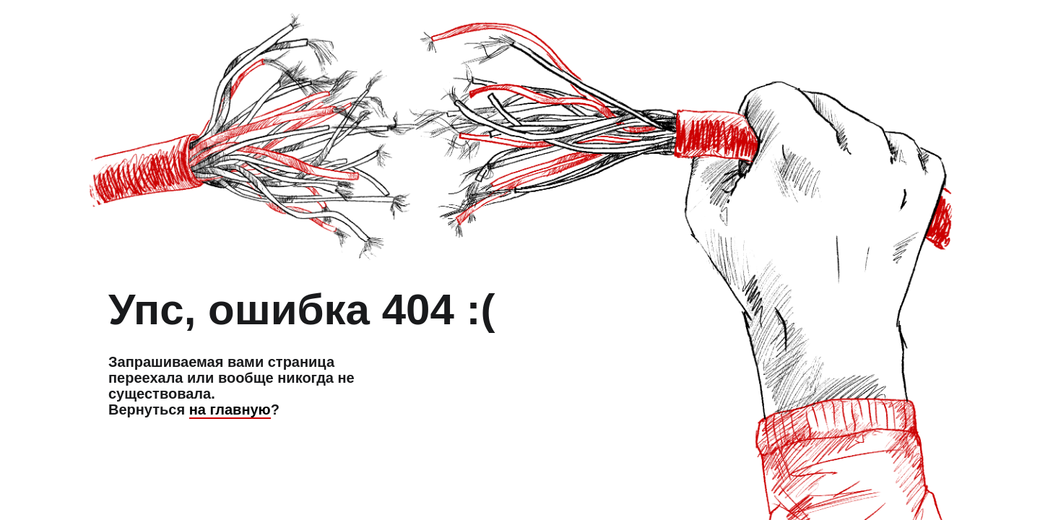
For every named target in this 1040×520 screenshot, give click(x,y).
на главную (230, 409)
